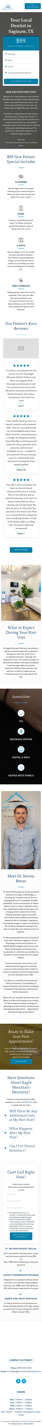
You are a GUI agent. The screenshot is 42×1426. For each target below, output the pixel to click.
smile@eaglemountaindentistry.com (24, 1371)
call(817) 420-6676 (32, 6)
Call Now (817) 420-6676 (21, 81)
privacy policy (29, 1424)
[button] (22, 6)
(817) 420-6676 (21, 1061)
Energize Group (16, 1424)
